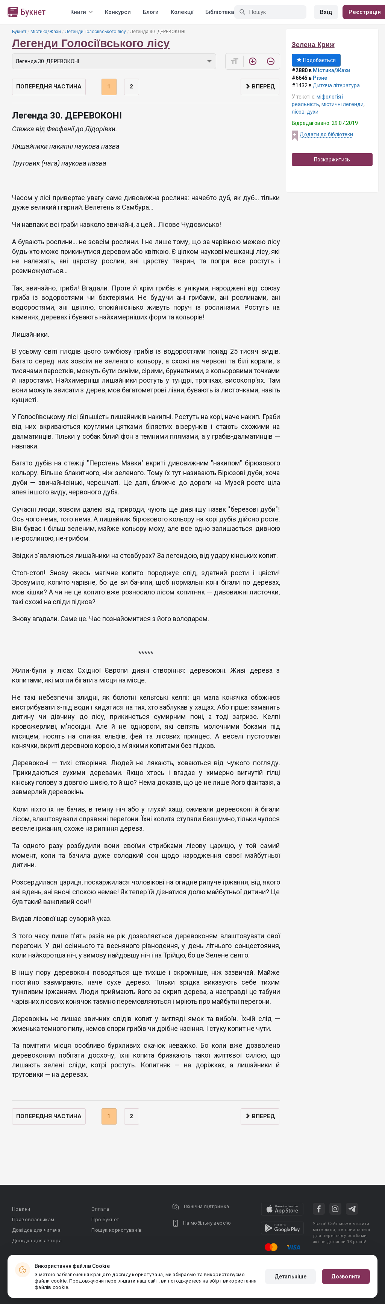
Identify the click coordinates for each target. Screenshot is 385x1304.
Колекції (182, 12)
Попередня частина (49, 86)
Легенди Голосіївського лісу (95, 31)
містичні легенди (342, 104)
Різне (320, 78)
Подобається (316, 60)
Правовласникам (33, 1219)
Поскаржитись (332, 160)
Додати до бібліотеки (326, 134)
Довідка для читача (36, 1230)
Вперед (260, 86)
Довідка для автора (37, 1240)
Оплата (100, 1209)
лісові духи (305, 112)
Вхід (326, 12)
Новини (21, 1209)
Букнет (19, 31)
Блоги (151, 12)
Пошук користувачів (116, 1230)
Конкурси (118, 12)
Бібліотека (219, 12)
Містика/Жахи (45, 31)
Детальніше (290, 1277)
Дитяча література (336, 85)
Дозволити (346, 1277)
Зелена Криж (313, 45)
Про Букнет (105, 1219)
